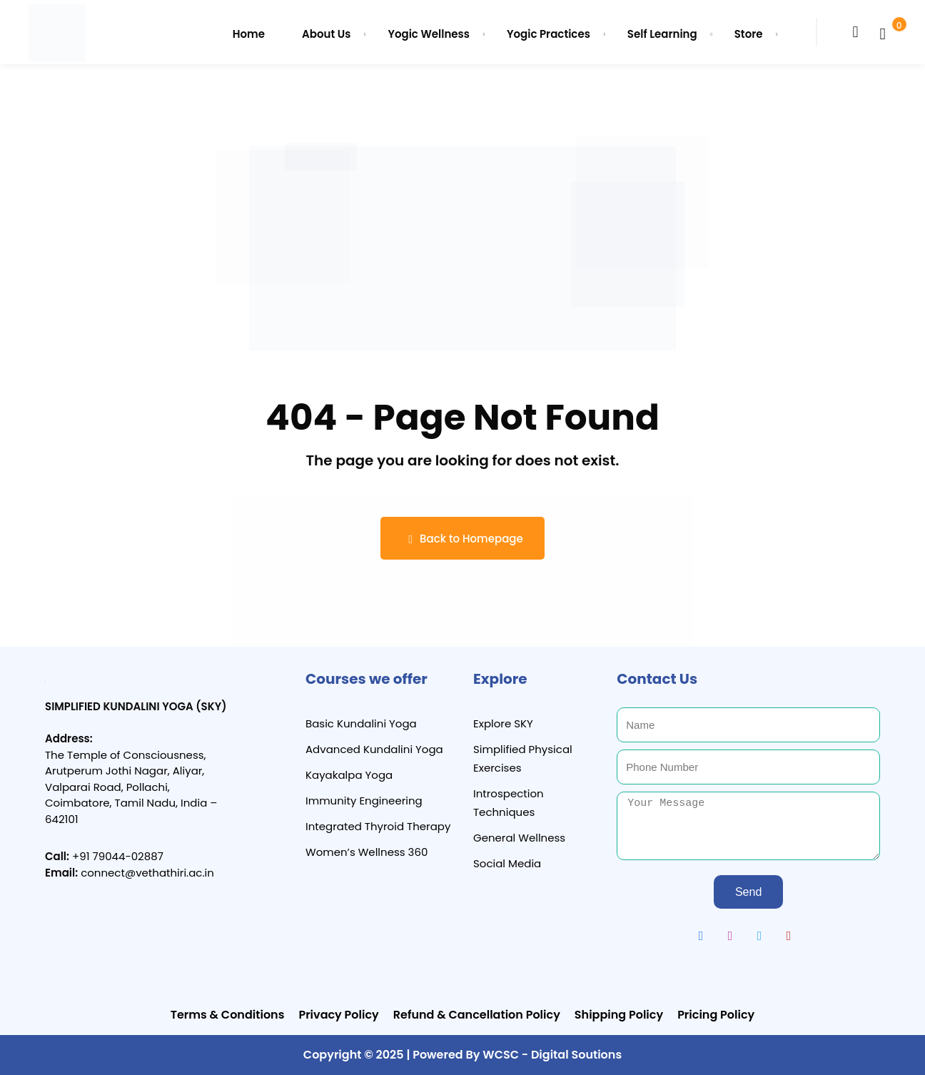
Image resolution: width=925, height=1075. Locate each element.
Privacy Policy (338, 1014)
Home (249, 33)
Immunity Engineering (364, 800)
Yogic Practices (548, 33)
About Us (326, 33)
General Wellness (519, 837)
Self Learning (662, 33)
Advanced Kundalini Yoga (374, 749)
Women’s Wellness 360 (366, 851)
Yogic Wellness (429, 33)
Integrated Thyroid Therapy (377, 826)
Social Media (507, 863)
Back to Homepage (462, 538)
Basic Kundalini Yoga (361, 723)
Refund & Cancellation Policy (476, 1014)
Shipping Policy (619, 1014)
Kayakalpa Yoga (349, 774)
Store (748, 33)
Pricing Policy (715, 1014)
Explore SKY (503, 723)
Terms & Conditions (228, 1014)
